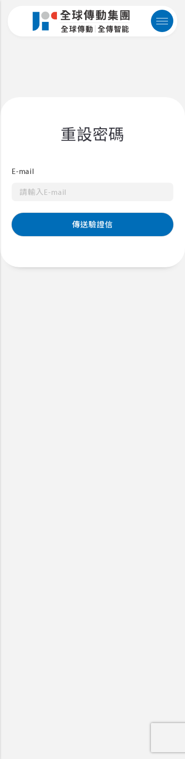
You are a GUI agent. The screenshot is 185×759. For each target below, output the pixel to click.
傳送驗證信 (92, 224)
